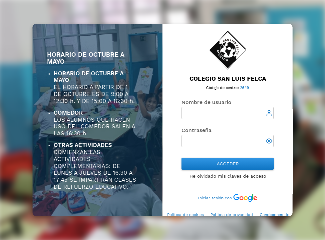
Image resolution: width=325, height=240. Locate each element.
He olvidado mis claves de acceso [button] (227, 176)
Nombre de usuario (206, 102)
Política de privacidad (231, 214)
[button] (270, 142)
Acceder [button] (227, 163)
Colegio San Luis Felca (227, 78)
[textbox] (227, 113)
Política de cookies (185, 214)
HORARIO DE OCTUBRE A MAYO (85, 58)
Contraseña (196, 130)
